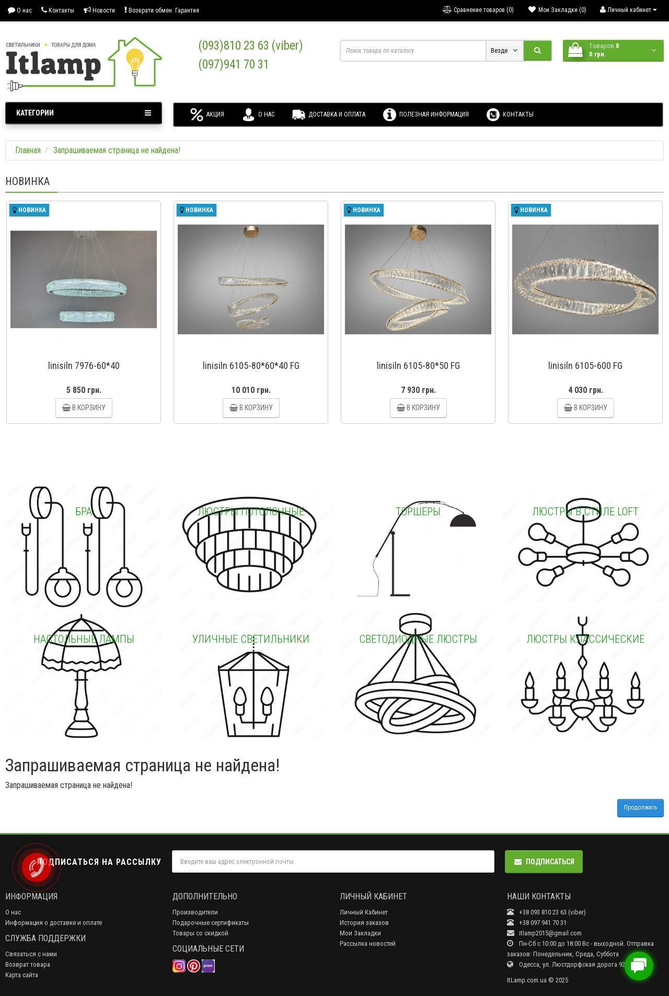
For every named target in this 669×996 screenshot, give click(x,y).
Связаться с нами (31, 954)
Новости (99, 10)
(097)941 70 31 (234, 64)
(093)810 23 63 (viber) (251, 46)
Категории (83, 113)
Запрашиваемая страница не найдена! (116, 150)
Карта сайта (21, 975)
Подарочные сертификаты (210, 922)
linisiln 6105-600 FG (585, 365)
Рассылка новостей (368, 943)
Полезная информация (426, 114)
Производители (195, 912)
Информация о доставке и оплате (53, 922)
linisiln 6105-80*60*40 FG (251, 365)
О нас (20, 10)
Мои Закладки (360, 933)
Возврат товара (27, 964)
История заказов (364, 922)
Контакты (57, 10)
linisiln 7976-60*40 (84, 365)
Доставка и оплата (328, 114)
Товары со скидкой (200, 933)
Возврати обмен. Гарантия (161, 10)
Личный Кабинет (364, 912)
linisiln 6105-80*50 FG (418, 365)
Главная (28, 150)
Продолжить (640, 807)
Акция (207, 114)
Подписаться (543, 862)
